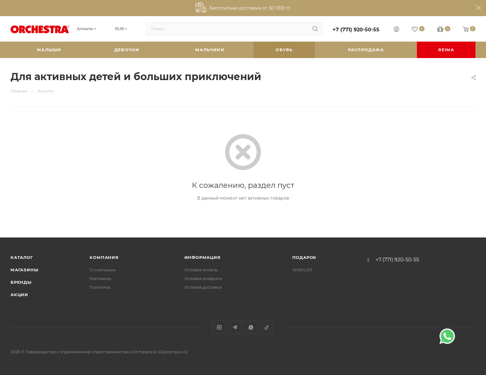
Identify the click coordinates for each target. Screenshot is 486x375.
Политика (100, 287)
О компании (103, 269)
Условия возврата (203, 278)
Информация (202, 257)
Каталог (22, 257)
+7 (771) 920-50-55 (356, 30)
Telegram (235, 327)
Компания (104, 257)
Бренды (21, 282)
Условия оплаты (201, 269)
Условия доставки (203, 287)
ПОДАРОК (304, 257)
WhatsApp (251, 327)
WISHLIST (302, 269)
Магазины (24, 269)
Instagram (219, 327)
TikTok (266, 327)
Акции (19, 294)
